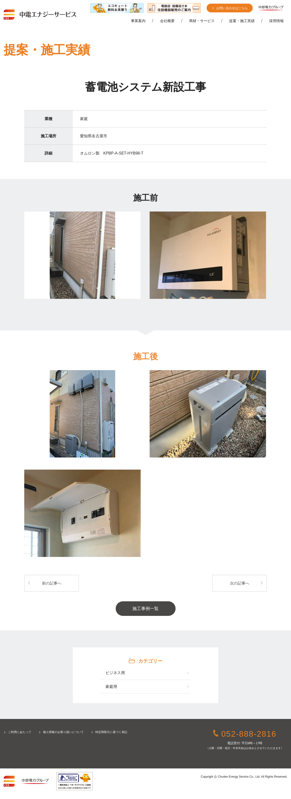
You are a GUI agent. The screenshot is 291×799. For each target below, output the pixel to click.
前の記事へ (51, 583)
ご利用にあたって (19, 732)
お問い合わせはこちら (232, 8)
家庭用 (111, 687)
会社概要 (167, 21)
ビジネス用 (115, 673)
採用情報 (276, 21)
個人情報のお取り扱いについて (63, 732)
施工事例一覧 (145, 608)
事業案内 (138, 21)
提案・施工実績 (242, 21)
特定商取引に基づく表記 (111, 732)
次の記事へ (239, 583)
